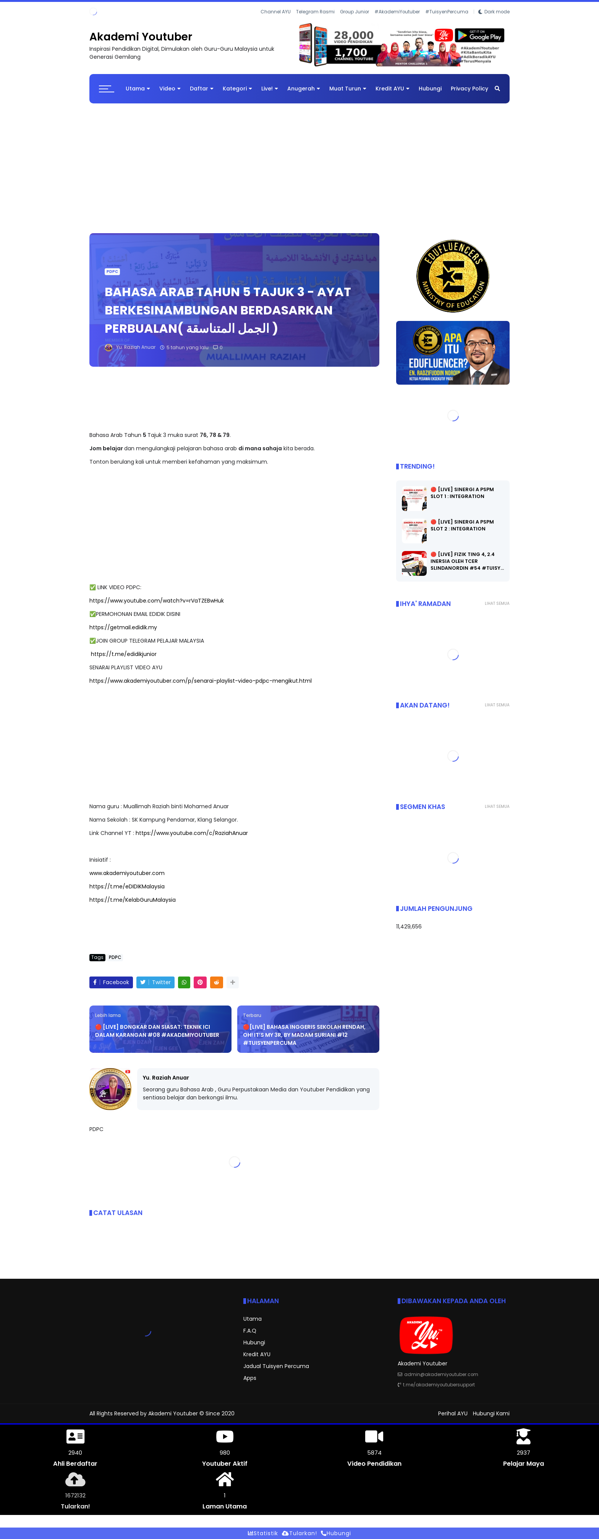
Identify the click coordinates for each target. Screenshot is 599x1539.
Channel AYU (276, 12)
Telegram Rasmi (315, 12)
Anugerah (303, 88)
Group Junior (354, 12)
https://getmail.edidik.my (123, 627)
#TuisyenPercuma (446, 12)
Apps (249, 1378)
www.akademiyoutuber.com (127, 873)
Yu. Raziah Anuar (166, 1077)
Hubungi (430, 88)
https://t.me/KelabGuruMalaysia (132, 900)
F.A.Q (249, 1330)
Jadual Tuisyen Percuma (276, 1366)
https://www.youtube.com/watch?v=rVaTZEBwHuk (156, 600)
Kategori (237, 88)
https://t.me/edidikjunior (124, 654)
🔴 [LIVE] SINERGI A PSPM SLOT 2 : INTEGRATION (462, 525)
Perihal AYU (453, 1413)
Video (170, 88)
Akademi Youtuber (140, 36)
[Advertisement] (299, 164)
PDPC (112, 271)
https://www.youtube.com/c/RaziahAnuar (192, 833)
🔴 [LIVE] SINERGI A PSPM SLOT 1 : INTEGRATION (462, 493)
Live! (269, 88)
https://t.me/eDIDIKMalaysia (127, 886)
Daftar (202, 88)
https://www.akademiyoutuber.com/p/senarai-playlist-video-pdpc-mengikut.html (200, 681)
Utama (138, 88)
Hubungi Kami (491, 1413)
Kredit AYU (393, 88)
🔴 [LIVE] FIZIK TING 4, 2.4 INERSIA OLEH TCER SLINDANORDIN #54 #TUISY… (467, 561)
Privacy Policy (469, 88)
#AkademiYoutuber (397, 12)
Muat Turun (347, 88)
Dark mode (497, 12)
